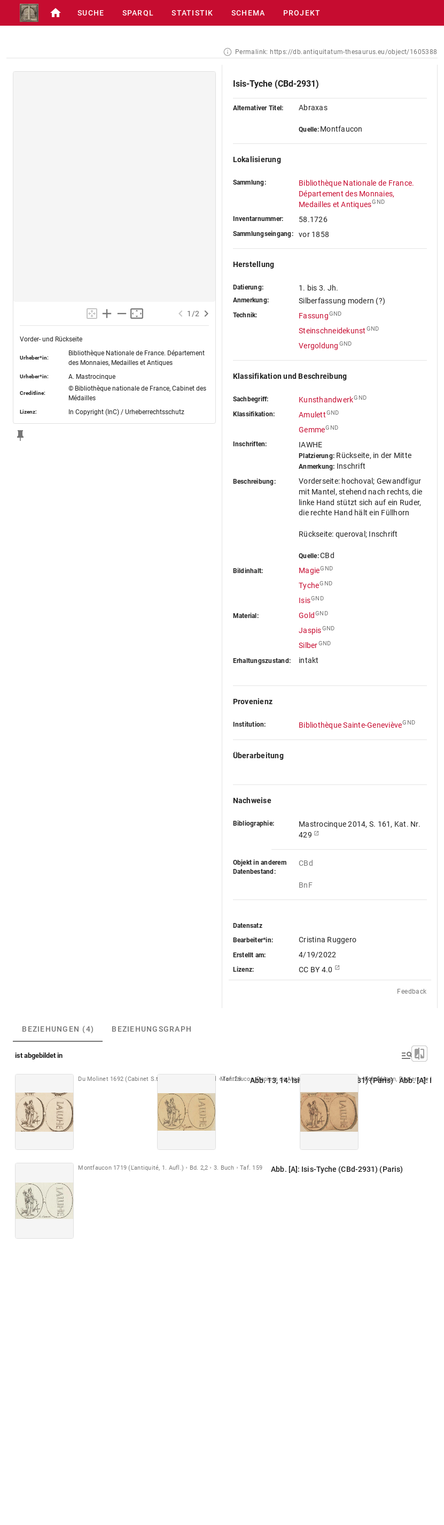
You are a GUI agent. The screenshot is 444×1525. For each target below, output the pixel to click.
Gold (307, 615)
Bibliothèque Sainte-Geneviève (350, 725)
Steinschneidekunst (332, 330)
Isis (304, 600)
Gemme (312, 429)
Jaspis (310, 630)
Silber (308, 645)
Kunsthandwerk (326, 399)
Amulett (312, 414)
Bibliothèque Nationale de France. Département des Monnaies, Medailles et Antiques (356, 194)
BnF (306, 885)
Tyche (309, 585)
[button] (55, 13)
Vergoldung (319, 345)
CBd (306, 863)
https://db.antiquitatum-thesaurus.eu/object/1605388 (353, 52)
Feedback (411, 991)
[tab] (58, 1029)
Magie (309, 570)
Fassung (314, 315)
